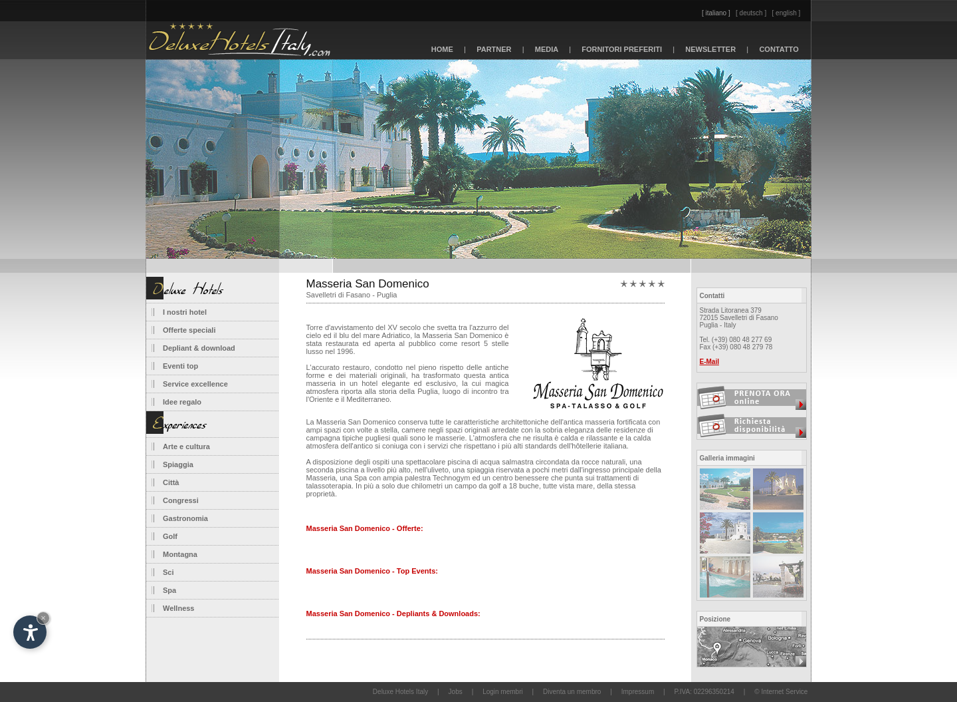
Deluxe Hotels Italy (400, 691)
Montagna (180, 554)
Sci (168, 572)
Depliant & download (199, 348)
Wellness (179, 608)
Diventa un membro (572, 691)
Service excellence (195, 384)
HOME (442, 49)
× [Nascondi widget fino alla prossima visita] (43, 618)
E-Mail (709, 361)
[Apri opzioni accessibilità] (30, 632)
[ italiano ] (716, 13)
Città (171, 482)
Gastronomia (185, 518)
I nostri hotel (185, 312)
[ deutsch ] (751, 13)
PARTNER (494, 49)
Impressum (637, 691)
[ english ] (786, 13)
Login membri (502, 691)
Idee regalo (182, 402)
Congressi (181, 500)
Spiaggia (178, 464)
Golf (170, 536)
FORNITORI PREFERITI (622, 49)
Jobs (456, 691)
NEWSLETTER (710, 49)
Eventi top (180, 366)
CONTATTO (779, 49)
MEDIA (547, 49)
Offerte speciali (189, 330)
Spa (169, 590)
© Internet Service (780, 691)
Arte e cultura (186, 446)
